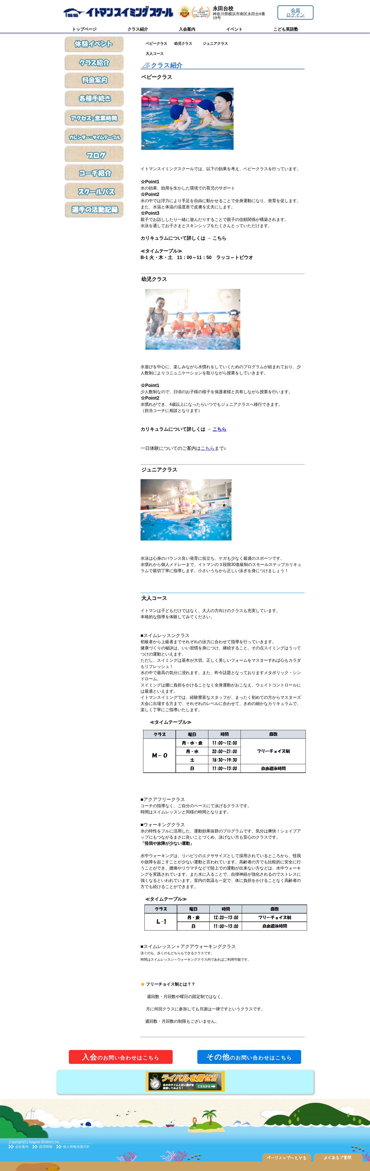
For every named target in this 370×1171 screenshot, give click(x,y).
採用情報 (45, 1147)
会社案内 (22, 1147)
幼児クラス (183, 43)
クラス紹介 (137, 29)
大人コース (155, 53)
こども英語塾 (285, 29)
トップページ (84, 29)
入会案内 (187, 29)
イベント (234, 29)
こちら (208, 448)
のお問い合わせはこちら (121, 1057)
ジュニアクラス (215, 43)
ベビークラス (156, 43)
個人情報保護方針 (76, 1147)
